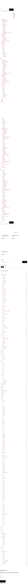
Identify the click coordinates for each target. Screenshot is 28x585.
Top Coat (4, 140)
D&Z (3, 50)
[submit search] (11, 10)
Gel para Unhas (4, 34)
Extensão (2, 370)
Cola (3, 348)
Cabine (4, 36)
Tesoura (4, 547)
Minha (14, 13)
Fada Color (2, 372)
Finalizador (4, 520)
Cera (3, 359)
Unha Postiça (4, 315)
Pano (3, 295)
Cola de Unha (5, 64)
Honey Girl (4, 53)
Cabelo (2, 337)
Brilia (3, 403)
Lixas (3, 145)
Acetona (4, 260)
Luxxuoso (4, 52)
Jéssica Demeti (5, 435)
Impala (3, 432)
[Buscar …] (4, 10)
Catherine (4, 406)
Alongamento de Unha (5, 20)
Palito (3, 160)
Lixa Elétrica (4, 37)
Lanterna (4, 323)
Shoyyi (3, 483)
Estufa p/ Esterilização (6, 40)
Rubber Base (4, 309)
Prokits (3, 472)
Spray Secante (5, 162)
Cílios (2, 41)
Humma (4, 431)
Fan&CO (4, 423)
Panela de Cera (5, 329)
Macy (3, 446)
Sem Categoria (5, 148)
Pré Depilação (4, 365)
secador (4, 342)
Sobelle (4, 489)
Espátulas (4, 280)
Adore (4, 87)
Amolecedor (4, 263)
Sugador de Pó (5, 39)
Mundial (4, 458)
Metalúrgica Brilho (5, 455)
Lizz (3, 443)
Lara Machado (5, 54)
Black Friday (2, 336)
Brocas (4, 63)
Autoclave (4, 266)
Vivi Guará (4, 501)
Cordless (4, 320)
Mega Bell (4, 454)
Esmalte (3, 208)
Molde (4, 30)
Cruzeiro (4, 409)
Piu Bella (4, 122)
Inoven (3, 434)
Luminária (4, 38)
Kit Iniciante (2, 377)
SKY (3, 486)
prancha (4, 340)
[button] (14, 58)
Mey (3, 457)
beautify (4, 394)
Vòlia (2, 18)
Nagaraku (4, 460)
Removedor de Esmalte (6, 161)
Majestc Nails (5, 56)
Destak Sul (4, 420)
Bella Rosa (4, 397)
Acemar (4, 383)
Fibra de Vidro (5, 21)
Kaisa (3, 437)
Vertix (3, 500)
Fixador (4, 522)
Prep (3, 139)
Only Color (4, 469)
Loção (3, 362)
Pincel (3, 298)
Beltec (4, 124)
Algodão (4, 210)
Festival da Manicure (5, 164)
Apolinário (4, 391)
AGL (3, 51)
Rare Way (4, 474)
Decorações (4, 33)
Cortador (4, 539)
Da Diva (4, 414)
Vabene (4, 498)
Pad (3, 351)
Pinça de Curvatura (5, 138)
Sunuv (3, 495)
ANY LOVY (4, 389)
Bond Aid (4, 144)
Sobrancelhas (4, 42)
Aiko (3, 388)
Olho (2, 165)
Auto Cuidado (3, 332)
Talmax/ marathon (5, 497)
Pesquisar (24, 245)
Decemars (4, 417)
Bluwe (4, 86)
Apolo (3, 392)
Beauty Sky (4, 395)
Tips (3, 141)
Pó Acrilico (4, 143)
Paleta (3, 166)
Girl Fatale (4, 426)
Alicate (4, 159)
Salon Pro (4, 480)
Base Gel (2, 334)
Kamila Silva (2, 375)
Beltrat (3, 400)
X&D (3, 120)
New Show (4, 466)
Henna (4, 43)
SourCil (3, 528)
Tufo (3, 356)
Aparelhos (3, 35)
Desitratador (4, 65)
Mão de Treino (5, 186)
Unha (2, 209)
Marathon (4, 449)
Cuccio (4, 125)
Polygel (3, 303)
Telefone (1, 560)
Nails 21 (4, 55)
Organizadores (4, 517)
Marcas (3, 85)
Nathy (3, 463)
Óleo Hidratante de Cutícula (7, 32)
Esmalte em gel (4, 19)
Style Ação (4, 492)
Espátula (2, 368)
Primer (4, 142)
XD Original (4, 506)
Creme (3, 360)
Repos (4, 123)
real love (4, 475)
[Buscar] (4, 222)
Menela (2, 509)
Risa (3, 478)
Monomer (4, 31)
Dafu (3, 415)
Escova (3, 339)
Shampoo (4, 354)
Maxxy (3, 452)
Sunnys (2, 530)
